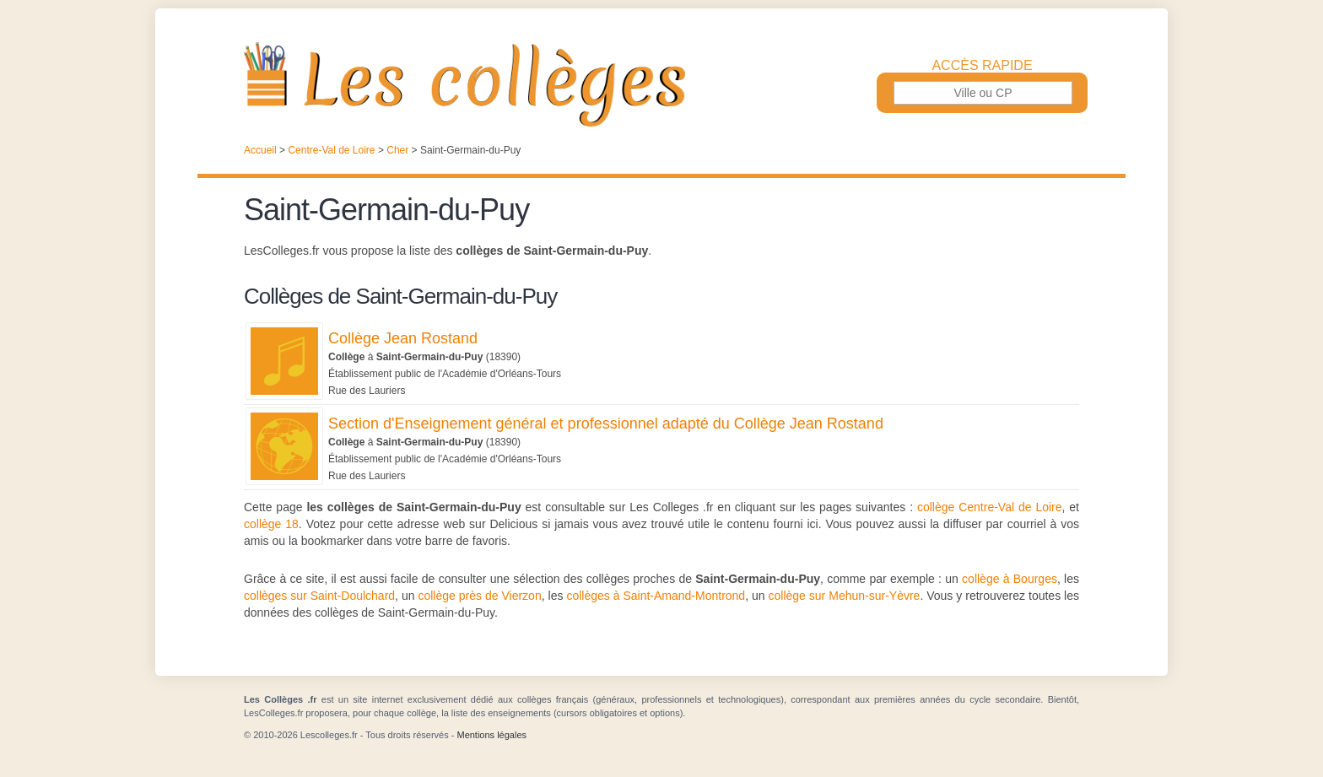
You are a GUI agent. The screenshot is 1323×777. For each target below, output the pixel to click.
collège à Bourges (1009, 578)
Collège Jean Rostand (403, 338)
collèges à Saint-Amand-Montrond (655, 595)
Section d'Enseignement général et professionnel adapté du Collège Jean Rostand (605, 423)
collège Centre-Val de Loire (989, 507)
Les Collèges (661, 84)
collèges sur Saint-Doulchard (319, 595)
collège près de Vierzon (479, 595)
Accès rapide (982, 66)
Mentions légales (491, 735)
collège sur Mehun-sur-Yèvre (845, 595)
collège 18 (271, 524)
